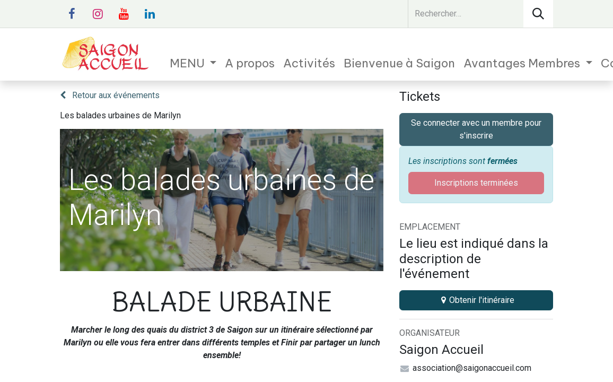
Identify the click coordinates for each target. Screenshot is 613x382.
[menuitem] (193, 63)
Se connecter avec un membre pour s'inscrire (476, 129)
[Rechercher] (538, 14)
